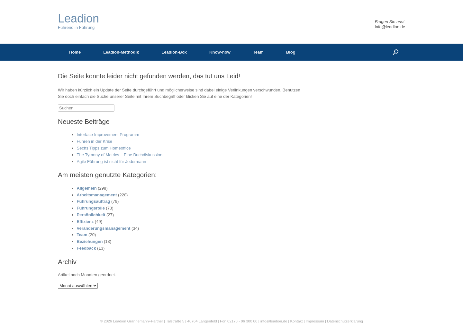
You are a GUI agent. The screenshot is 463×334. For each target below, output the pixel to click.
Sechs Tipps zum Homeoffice (104, 148)
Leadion (119, 321)
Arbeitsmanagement (97, 195)
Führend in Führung (78, 21)
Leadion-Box (174, 52)
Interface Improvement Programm (108, 134)
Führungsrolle (91, 208)
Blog (290, 52)
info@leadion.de (390, 26)
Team (258, 52)
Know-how (220, 52)
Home (75, 52)
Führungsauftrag (93, 201)
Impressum (315, 321)
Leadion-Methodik (121, 52)
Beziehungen (90, 241)
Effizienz (85, 221)
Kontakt (296, 321)
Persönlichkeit (91, 214)
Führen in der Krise (95, 141)
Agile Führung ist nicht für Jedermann (111, 161)
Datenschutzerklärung (345, 321)
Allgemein (87, 188)
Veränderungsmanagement (104, 228)
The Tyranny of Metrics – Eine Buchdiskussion (119, 154)
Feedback (86, 248)
